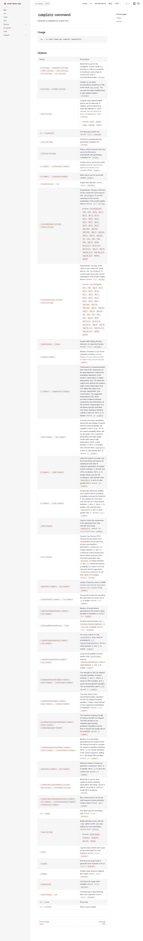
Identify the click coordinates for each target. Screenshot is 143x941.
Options (119, 21)
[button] (26, 24)
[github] (138, 4)
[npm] (134, 4)
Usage (118, 18)
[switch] (127, 3)
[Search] (42, 3)
